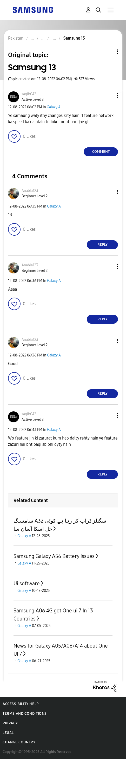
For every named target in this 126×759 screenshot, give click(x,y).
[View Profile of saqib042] (29, 94)
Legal (8, 733)
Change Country (19, 742)
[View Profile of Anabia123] (30, 191)
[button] (109, 95)
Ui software (27, 583)
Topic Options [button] (108, 52)
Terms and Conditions (25, 713)
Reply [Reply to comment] (102, 244)
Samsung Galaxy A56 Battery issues (54, 556)
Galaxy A (54, 107)
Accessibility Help (21, 704)
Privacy (10, 723)
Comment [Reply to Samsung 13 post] (101, 151)
